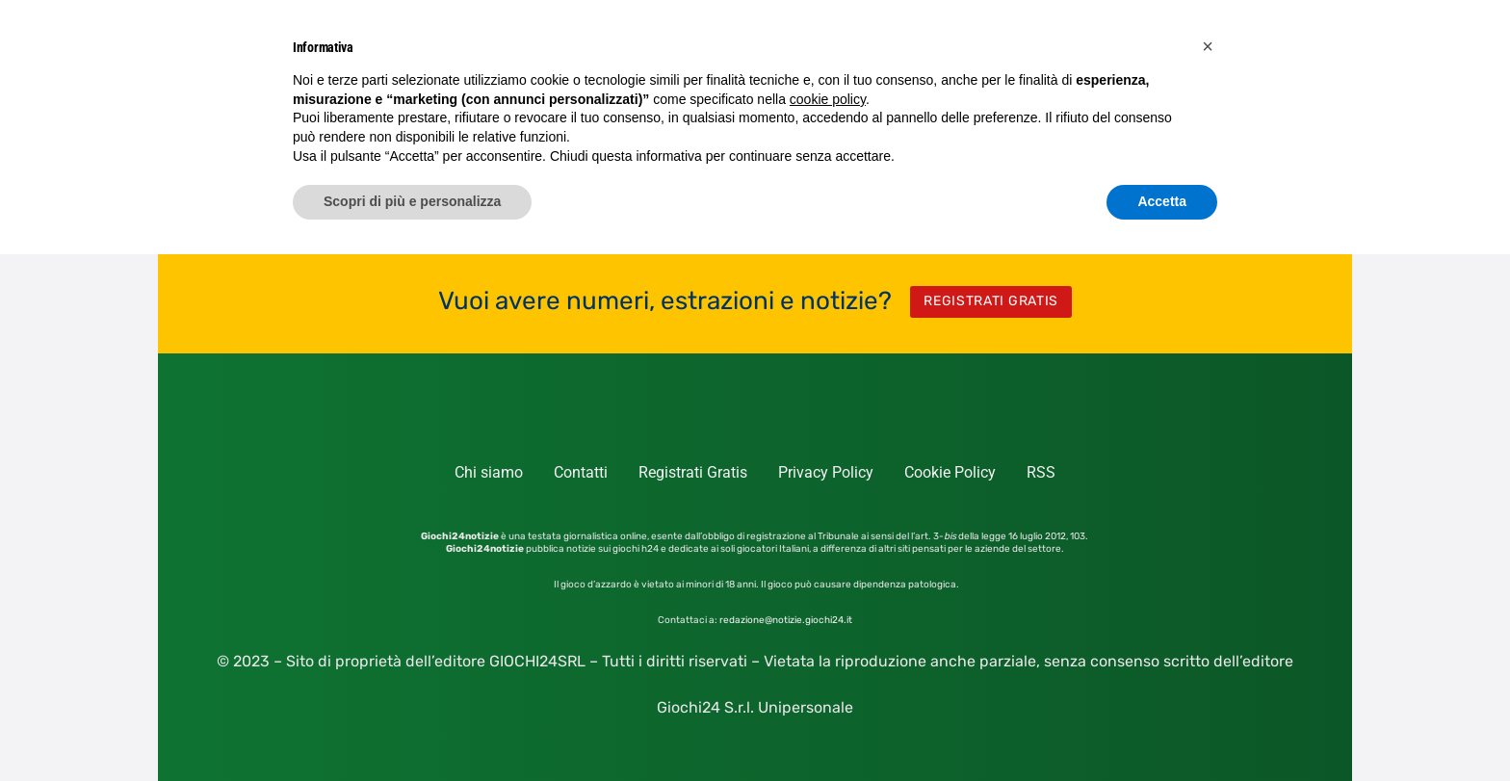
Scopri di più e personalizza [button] (412, 201)
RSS (1041, 472)
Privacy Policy (825, 472)
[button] (1207, 46)
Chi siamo (489, 472)
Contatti (581, 472)
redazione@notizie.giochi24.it (785, 620)
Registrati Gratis (692, 472)
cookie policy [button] (828, 99)
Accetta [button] (1161, 201)
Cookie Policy (950, 472)
